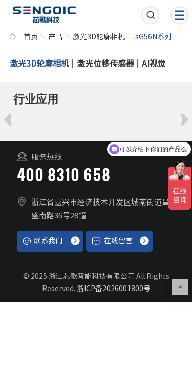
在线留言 (112, 241)
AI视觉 (154, 63)
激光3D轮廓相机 (99, 36)
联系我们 (42, 241)
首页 (31, 36)
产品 (55, 36)
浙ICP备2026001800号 (114, 288)
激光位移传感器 (105, 63)
